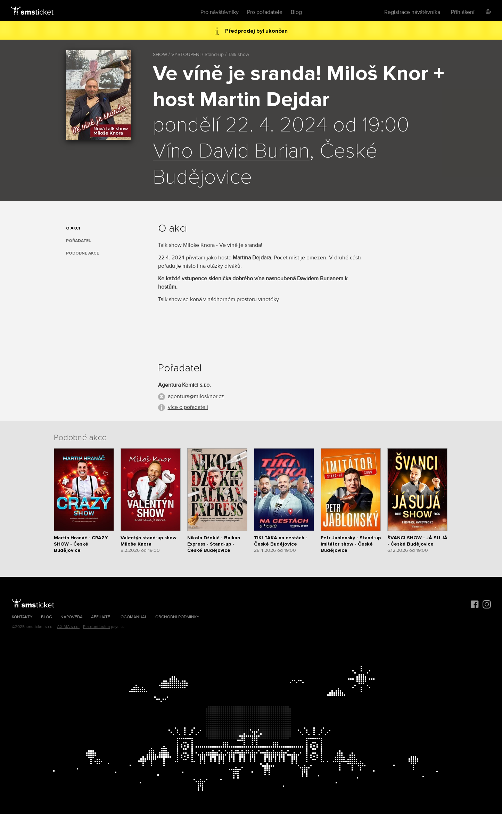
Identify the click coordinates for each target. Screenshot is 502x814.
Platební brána (96, 626)
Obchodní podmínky (177, 617)
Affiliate (100, 617)
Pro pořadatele (264, 12)
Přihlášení (463, 12)
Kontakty (22, 617)
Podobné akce (82, 253)
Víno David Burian (231, 151)
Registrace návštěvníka (412, 12)
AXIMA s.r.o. (68, 626)
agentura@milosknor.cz (196, 396)
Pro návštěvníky (219, 12)
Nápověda (71, 617)
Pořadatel (78, 240)
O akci (73, 228)
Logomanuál (132, 617)
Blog (296, 12)
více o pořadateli (188, 407)
